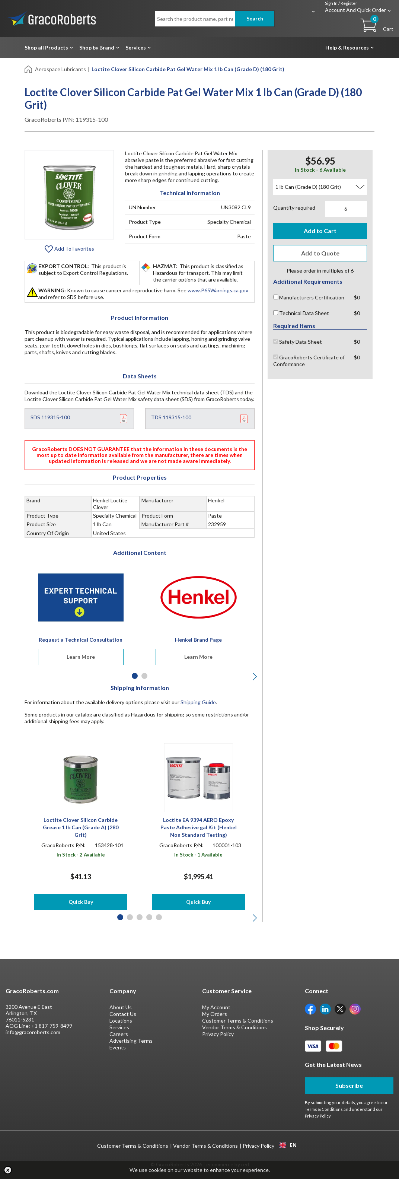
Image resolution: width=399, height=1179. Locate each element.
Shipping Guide (198, 702)
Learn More (81, 657)
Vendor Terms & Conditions (234, 1027)
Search (254, 18)
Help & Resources (347, 47)
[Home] (29, 69)
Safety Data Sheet (297, 342)
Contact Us (122, 1014)
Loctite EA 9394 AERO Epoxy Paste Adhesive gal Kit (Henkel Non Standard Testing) (198, 827)
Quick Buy (80, 902)
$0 (357, 297)
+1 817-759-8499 (51, 1026)
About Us (120, 1007)
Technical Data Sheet (301, 313)
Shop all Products (46, 47)
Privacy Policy (218, 1034)
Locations (120, 1020)
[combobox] (287, 1145)
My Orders (214, 1014)
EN (288, 1145)
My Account (216, 1007)
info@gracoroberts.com (33, 1032)
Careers (118, 1034)
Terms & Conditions (324, 1109)
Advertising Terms (131, 1040)
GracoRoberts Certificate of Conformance (309, 360)
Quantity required (294, 207)
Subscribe (349, 1085)
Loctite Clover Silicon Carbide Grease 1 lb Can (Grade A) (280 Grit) (80, 827)
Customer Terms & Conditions (237, 1020)
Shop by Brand (96, 47)
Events (117, 1047)
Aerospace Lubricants (60, 69)
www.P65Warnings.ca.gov (218, 290)
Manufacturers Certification (308, 297)
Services (135, 47)
